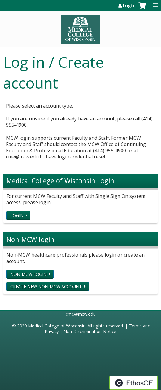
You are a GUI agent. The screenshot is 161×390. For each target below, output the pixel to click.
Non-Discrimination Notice (89, 331)
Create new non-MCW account (46, 286)
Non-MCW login (28, 274)
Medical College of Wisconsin (56, 326)
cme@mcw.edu (81, 314)
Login (128, 6)
